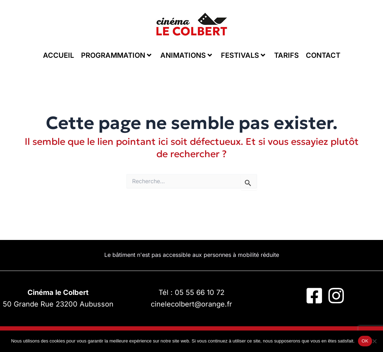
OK (365, 341)
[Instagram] (336, 295)
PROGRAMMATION (116, 55)
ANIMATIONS (186, 55)
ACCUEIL (58, 55)
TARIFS (286, 55)
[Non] (374, 341)
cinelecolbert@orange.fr (191, 304)
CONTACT (323, 55)
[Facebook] (314, 295)
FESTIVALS (243, 55)
